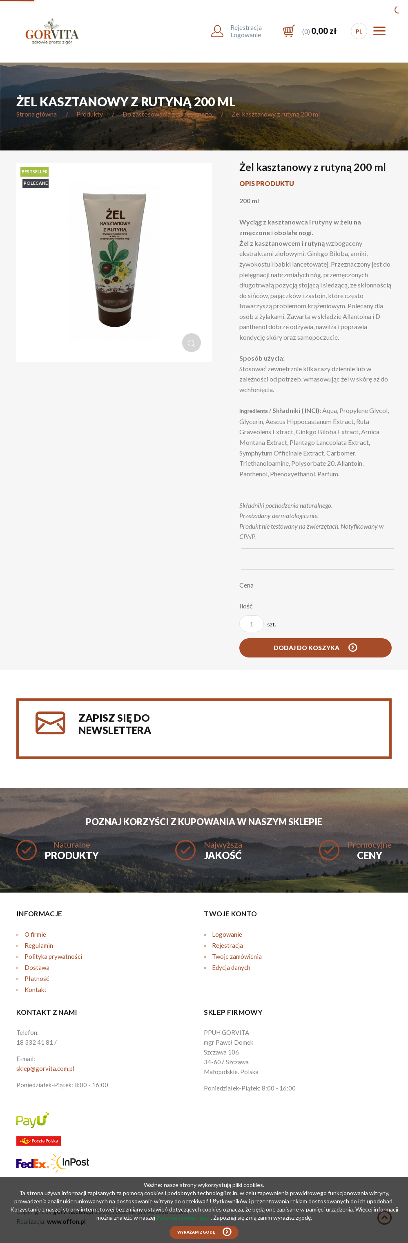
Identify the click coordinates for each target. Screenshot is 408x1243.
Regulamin (39, 945)
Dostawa (37, 967)
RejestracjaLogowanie (246, 30)
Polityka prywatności (53, 956)
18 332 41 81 (34, 1042)
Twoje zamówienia (237, 956)
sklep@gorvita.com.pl (45, 1068)
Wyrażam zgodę (196, 1232)
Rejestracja (227, 945)
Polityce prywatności (183, 1217)
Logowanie (227, 934)
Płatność (37, 978)
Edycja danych (231, 967)
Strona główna (36, 114)
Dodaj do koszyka (307, 647)
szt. (257, 623)
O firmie (35, 934)
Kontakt (36, 989)
